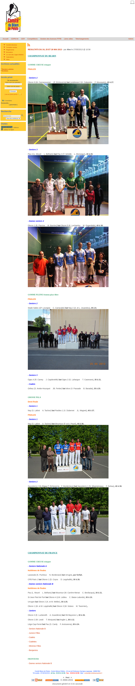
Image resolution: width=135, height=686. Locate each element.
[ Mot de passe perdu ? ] (13, 94)
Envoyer (13, 91)
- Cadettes (32, 642)
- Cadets (31, 637)
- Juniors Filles (34, 633)
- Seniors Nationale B (37, 629)
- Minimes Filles (34, 646)
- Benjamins (33, 650)
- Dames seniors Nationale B (40, 663)
